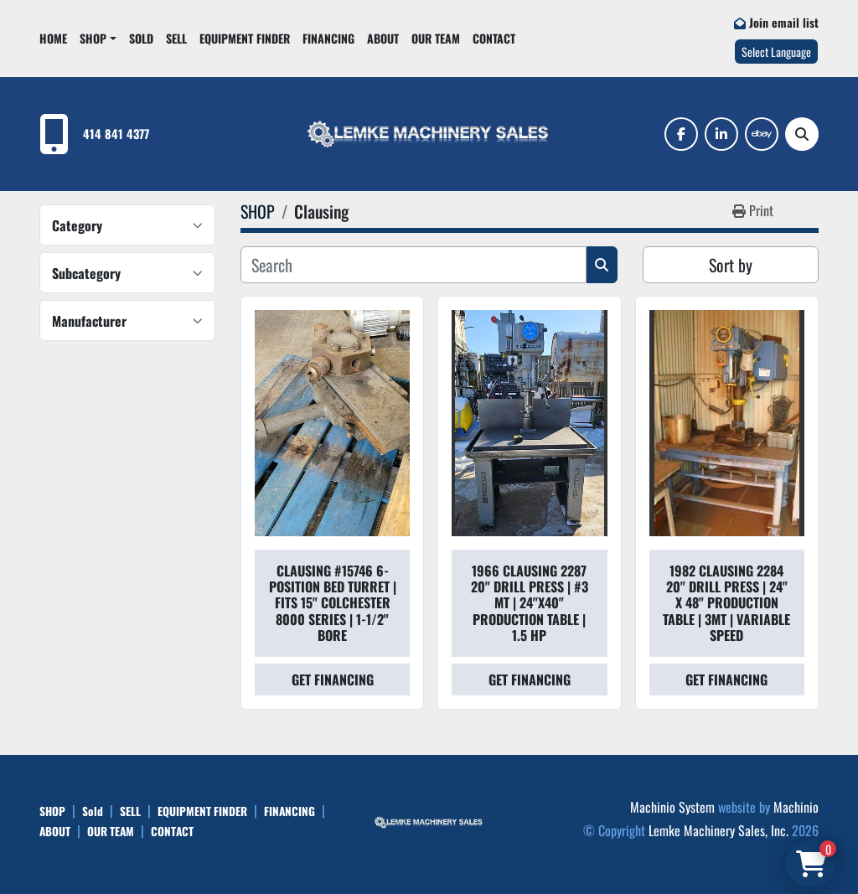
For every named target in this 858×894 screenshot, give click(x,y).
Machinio (796, 807)
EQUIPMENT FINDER (244, 38)
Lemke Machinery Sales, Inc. (718, 830)
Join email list (784, 22)
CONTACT (494, 38)
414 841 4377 (116, 133)
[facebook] (681, 134)
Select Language (776, 51)
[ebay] (761, 134)
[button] (98, 38)
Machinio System (672, 807)
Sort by (730, 264)
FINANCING (328, 38)
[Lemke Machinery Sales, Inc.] (429, 820)
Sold (141, 38)
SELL (176, 38)
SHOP (93, 38)
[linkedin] (721, 134)
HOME (53, 38)
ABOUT (383, 38)
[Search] (802, 134)
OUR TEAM (435, 38)
